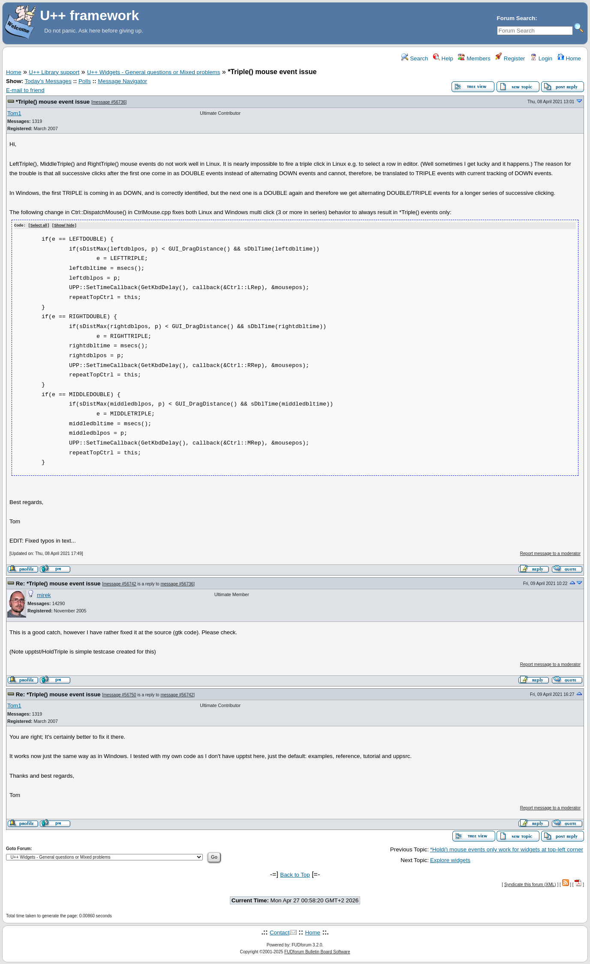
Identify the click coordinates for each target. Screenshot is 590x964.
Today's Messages (47, 81)
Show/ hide (64, 226)
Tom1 (14, 113)
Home (569, 58)
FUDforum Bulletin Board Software (317, 951)
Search (414, 58)
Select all (38, 226)
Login (541, 58)
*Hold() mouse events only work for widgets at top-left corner (506, 849)
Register (510, 58)
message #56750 (119, 694)
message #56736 (109, 102)
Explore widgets (450, 860)
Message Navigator (122, 81)
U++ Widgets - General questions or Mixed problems (153, 72)
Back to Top (295, 874)
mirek (44, 595)
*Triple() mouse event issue (53, 101)
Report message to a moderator (550, 553)
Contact (279, 932)
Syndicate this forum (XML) (530, 884)
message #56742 (119, 583)
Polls (84, 81)
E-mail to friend (25, 90)
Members (474, 58)
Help (443, 58)
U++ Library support (54, 72)
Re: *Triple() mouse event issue (58, 583)
